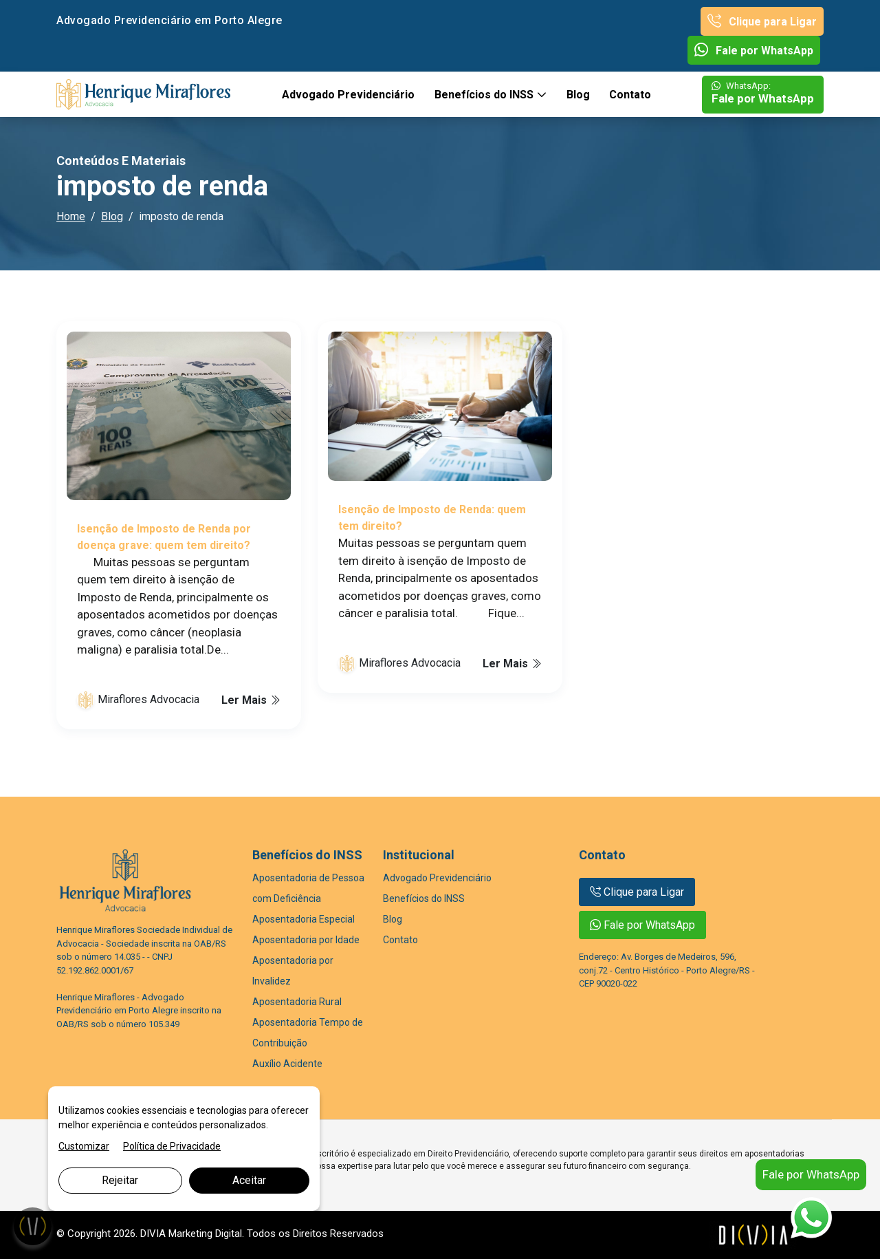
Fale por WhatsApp (753, 50)
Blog (578, 94)
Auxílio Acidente (287, 1063)
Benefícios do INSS (485, 94)
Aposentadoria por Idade (306, 939)
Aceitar (249, 1180)
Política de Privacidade (172, 1146)
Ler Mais (250, 700)
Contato (630, 94)
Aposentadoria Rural (297, 1001)
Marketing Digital (205, 1233)
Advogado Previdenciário (348, 94)
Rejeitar (120, 1180)
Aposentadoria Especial (303, 919)
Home (70, 216)
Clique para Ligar (762, 21)
